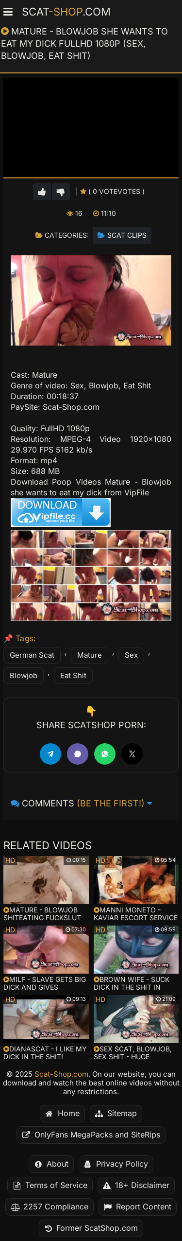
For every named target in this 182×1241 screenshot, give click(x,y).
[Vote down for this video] (61, 191)
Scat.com (66, 11)
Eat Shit (73, 675)
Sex (131, 655)
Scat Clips (127, 235)
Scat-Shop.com (61, 1074)
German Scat (32, 655)
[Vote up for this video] (42, 191)
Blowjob (23, 675)
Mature (89, 655)
